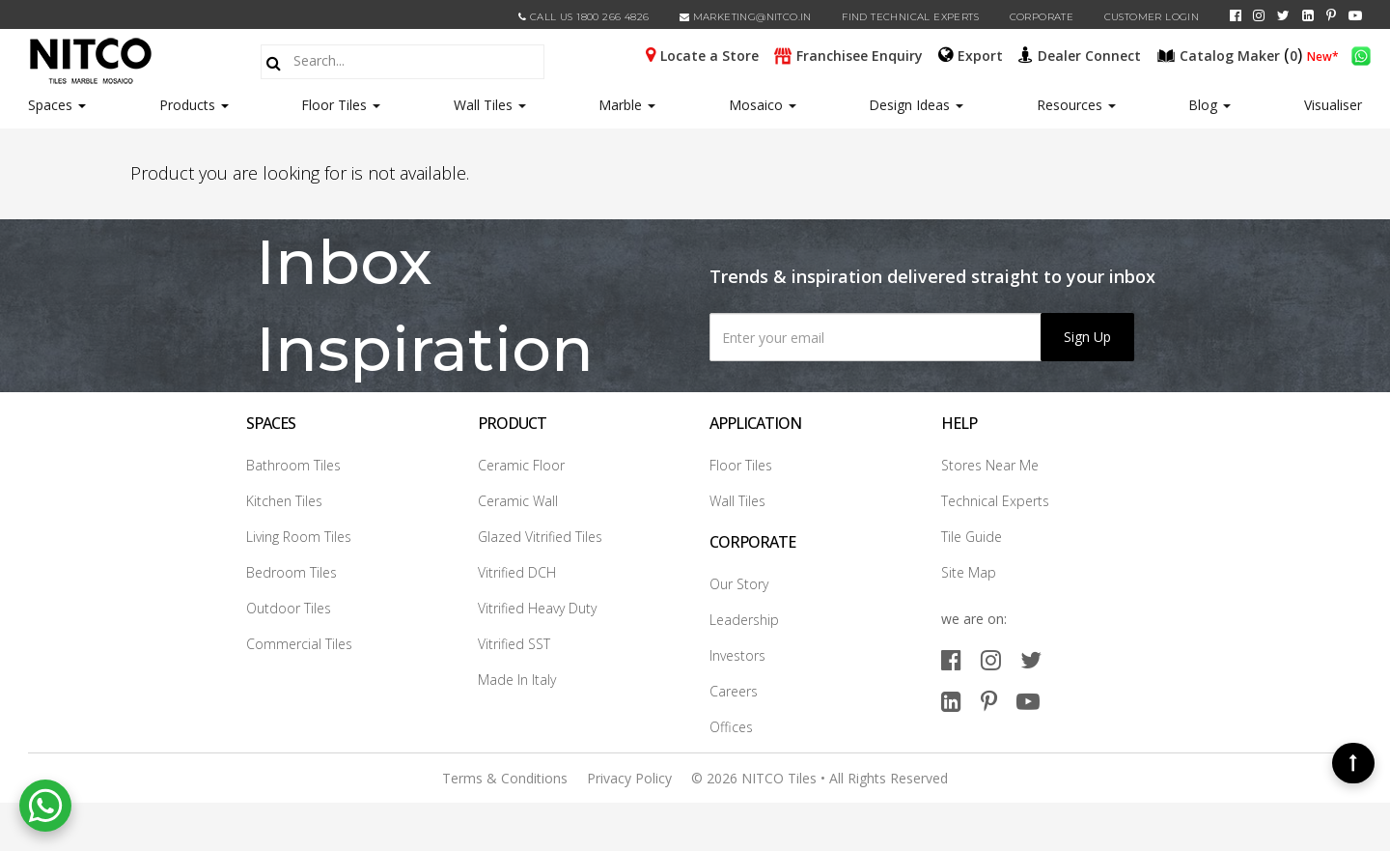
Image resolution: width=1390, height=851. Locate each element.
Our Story (738, 584)
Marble (626, 105)
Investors (737, 655)
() (1231, 54)
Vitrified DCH (517, 572)
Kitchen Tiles (284, 501)
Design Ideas (916, 105)
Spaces (50, 105)
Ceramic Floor (521, 465)
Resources (1076, 105)
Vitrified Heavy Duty (537, 608)
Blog (1209, 105)
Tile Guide (971, 536)
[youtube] (1355, 15)
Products (187, 105)
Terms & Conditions (505, 778)
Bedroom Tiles (291, 572)
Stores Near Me (990, 465)
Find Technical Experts (910, 17)
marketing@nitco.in (746, 17)
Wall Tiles (490, 105)
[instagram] (1259, 15)
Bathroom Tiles (293, 465)
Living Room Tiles (298, 536)
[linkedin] (1308, 15)
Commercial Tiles (299, 644)
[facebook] (1235, 15)
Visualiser (1333, 105)
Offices (731, 727)
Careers (733, 691)
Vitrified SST (514, 644)
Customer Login (1152, 17)
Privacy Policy (629, 778)
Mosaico (762, 105)
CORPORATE (1042, 17)
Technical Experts (995, 501)
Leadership (744, 619)
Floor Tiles (340, 105)
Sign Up (1087, 336)
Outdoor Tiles (288, 608)
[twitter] (1283, 15)
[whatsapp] (1361, 54)
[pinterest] (1331, 15)
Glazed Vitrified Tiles (540, 536)
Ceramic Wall (518, 501)
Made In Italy (517, 679)
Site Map (968, 572)
